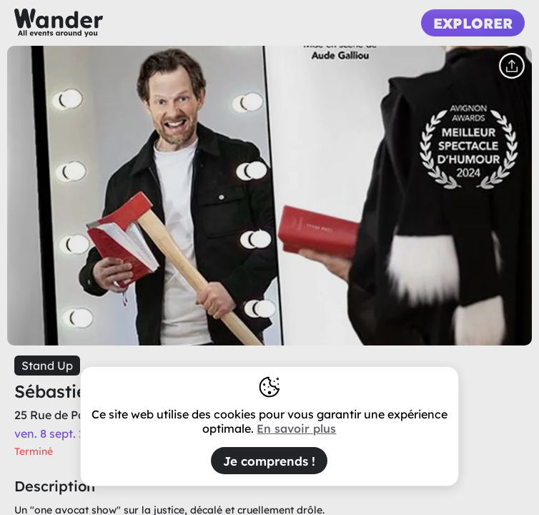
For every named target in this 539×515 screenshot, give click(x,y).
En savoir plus (296, 428)
